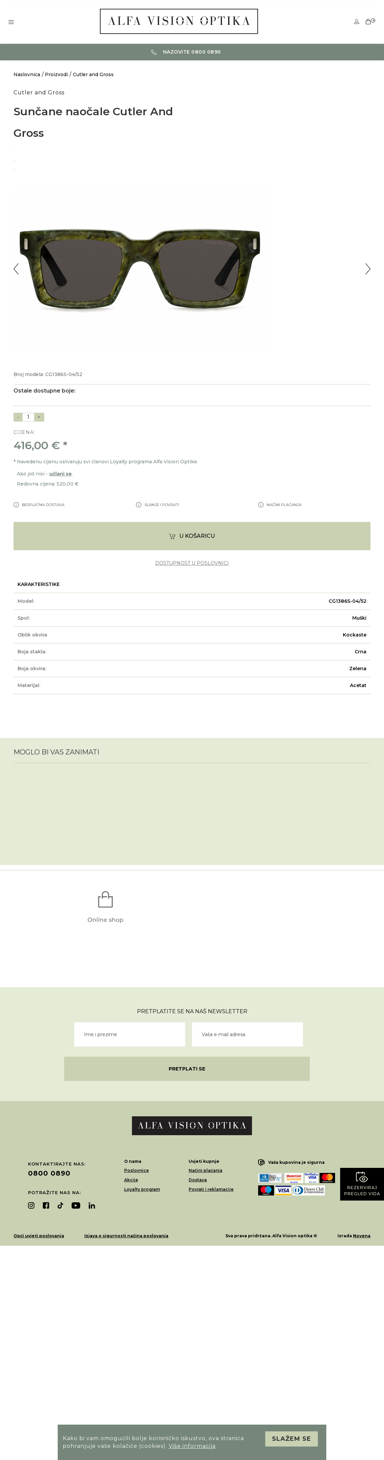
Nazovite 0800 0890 (186, 52)
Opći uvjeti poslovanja (38, 1235)
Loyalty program (142, 1189)
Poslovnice (136, 1170)
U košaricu (192, 536)
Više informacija (192, 1446)
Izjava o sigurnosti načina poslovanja (126, 1235)
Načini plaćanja (205, 1170)
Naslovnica (26, 74)
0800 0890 (49, 1173)
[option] (192, 150)
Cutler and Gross (93, 74)
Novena (362, 1235)
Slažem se (291, 1438)
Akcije (131, 1179)
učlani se (60, 474)
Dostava (198, 1179)
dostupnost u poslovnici (192, 563)
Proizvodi (56, 74)
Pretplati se (187, 1069)
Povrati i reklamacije (211, 1189)
